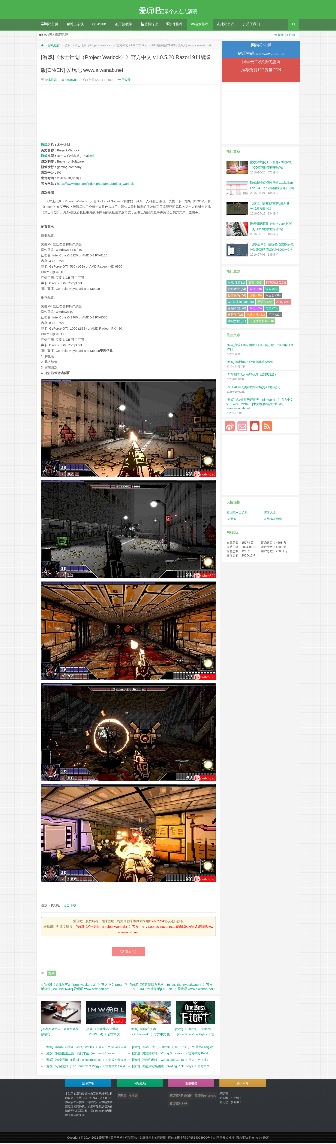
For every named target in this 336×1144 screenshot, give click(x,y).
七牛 (232, 1139)
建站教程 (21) (237, 322)
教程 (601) (255, 284)
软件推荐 (174, 25)
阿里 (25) (256, 309)
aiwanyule (71, 81)
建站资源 (225, 25)
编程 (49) (256, 296)
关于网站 (117, 1139)
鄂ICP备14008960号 (196, 1139)
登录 (281, 36)
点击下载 (69, 906)
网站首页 (49, 25)
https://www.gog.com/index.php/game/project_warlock (95, 185)
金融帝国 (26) (237, 309)
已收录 (126, 81)
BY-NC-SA (156, 922)
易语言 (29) (265, 303)
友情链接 (160, 1139)
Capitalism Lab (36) (241, 303)
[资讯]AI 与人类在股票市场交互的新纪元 (253, 388)
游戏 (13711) (236, 284)
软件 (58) (256, 290)
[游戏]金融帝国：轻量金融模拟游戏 (249, 363)
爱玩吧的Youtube (205, 1096)
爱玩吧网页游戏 (237, 513)
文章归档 (145, 1139)
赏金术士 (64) (237, 290)
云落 (266, 1139)
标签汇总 (131, 1139)
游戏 (44, 146)
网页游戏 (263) (276, 284)
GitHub (99, 25)
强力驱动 (242, 1139)
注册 (292, 36)
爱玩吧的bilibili (179, 1105)
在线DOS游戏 (273, 520)
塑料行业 (149, 25)
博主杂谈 (75, 25)
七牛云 (133, 1096)
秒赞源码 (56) (237, 296)
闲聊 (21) (274, 316)
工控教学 (123, 25)
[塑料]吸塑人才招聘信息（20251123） (252, 375)
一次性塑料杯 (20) (262, 322)
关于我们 (251, 25)
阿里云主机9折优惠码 (261, 63)
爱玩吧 (103, 1139)
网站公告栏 (261, 46)
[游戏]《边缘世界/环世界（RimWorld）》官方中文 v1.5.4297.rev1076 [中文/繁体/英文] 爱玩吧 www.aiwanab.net (259, 405)
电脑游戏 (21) (256, 316)
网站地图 (174, 1139)
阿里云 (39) (273, 296)
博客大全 (270, 513)
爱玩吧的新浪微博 (181, 1096)
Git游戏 (231, 520)
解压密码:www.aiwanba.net (261, 54)
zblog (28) (283, 303)
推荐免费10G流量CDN (261, 71)
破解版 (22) (235, 316)
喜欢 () (128, 953)
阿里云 (122, 1096)
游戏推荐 (199, 25)
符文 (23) (272, 309)
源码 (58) (272, 290)
